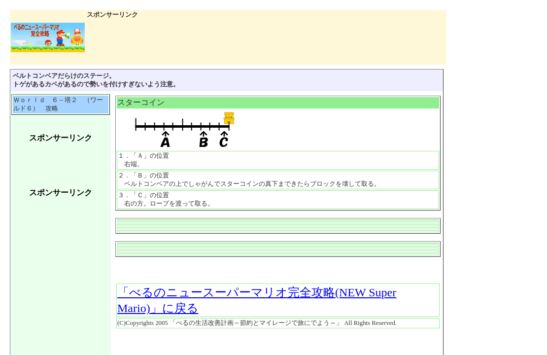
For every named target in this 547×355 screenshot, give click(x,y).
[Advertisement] (60, 165)
